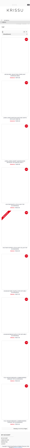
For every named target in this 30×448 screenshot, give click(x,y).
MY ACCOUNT (4, 438)
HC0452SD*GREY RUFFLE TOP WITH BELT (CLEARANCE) (15, 291)
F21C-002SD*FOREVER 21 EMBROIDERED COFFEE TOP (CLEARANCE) (15, 421)
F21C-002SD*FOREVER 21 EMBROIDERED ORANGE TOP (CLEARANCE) (15, 378)
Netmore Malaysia (18, 447)
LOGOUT (3, 444)
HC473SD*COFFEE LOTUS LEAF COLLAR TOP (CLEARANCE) (15, 248)
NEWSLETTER (4, 442)
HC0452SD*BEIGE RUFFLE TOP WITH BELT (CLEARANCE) (15, 335)
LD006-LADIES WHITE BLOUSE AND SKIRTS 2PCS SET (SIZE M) (15, 118)
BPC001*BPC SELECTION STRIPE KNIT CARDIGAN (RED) (15, 75)
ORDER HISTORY (5, 440)
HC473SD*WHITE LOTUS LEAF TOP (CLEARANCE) (15, 205)
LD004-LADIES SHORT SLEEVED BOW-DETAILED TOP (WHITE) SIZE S (15, 161)
